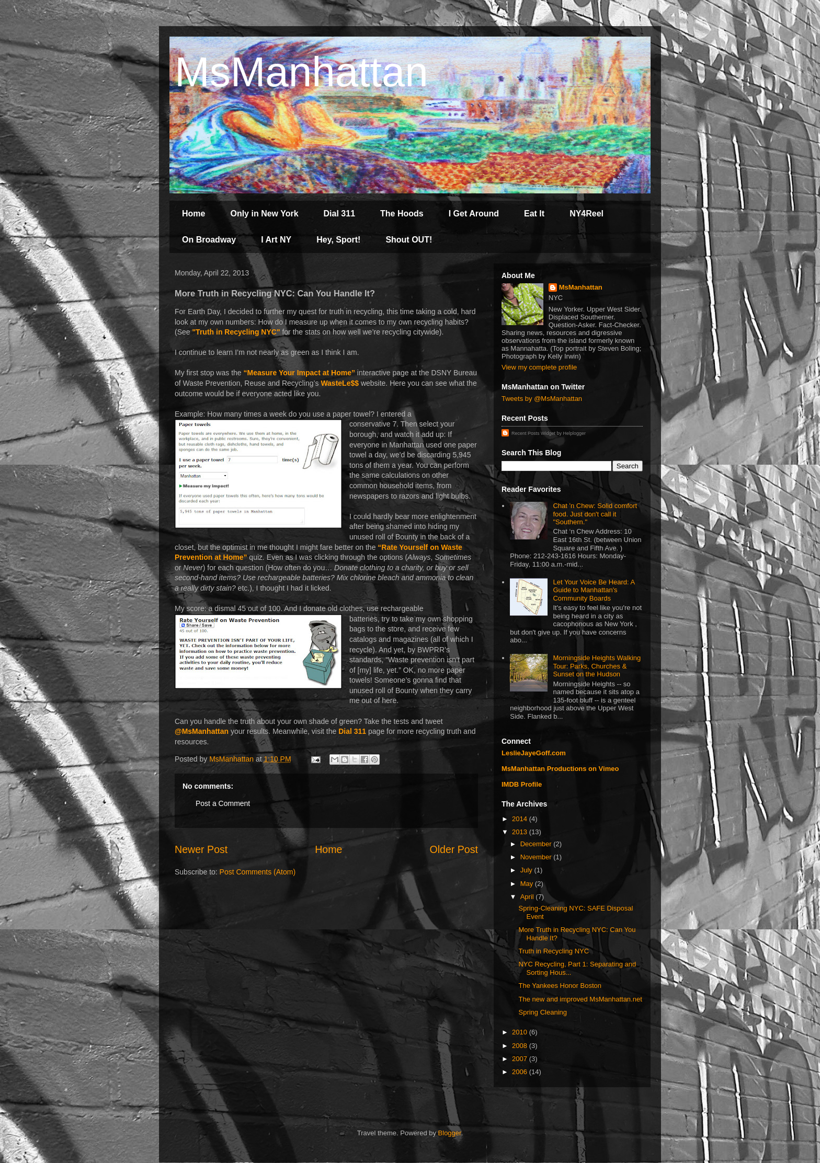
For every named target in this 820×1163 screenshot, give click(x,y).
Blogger (449, 1133)
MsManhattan (301, 72)
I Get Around (474, 213)
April (528, 897)
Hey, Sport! (338, 239)
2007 (520, 1059)
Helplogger (574, 433)
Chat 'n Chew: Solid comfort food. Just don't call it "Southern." (595, 514)
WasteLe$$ (340, 383)
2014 (520, 819)
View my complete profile (539, 367)
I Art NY (276, 239)
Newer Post (201, 849)
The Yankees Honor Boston (559, 985)
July (527, 870)
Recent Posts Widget (533, 433)
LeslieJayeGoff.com (534, 753)
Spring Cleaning (542, 1012)
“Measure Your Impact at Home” (299, 373)
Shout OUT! (408, 239)
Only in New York (264, 213)
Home (193, 213)
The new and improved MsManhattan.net (580, 999)
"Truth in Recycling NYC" (236, 332)
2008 (520, 1046)
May (527, 884)
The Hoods (402, 213)
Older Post (453, 849)
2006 (520, 1072)
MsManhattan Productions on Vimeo (560, 769)
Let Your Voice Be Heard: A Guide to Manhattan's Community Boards (593, 590)
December (537, 844)
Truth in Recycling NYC (553, 951)
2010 (520, 1032)
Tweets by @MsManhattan (542, 398)
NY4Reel (586, 213)
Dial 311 (339, 213)
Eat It (534, 213)
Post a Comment (223, 803)
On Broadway (209, 239)
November (537, 857)
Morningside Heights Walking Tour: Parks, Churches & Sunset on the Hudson (597, 666)
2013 (520, 832)
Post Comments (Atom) (257, 872)
